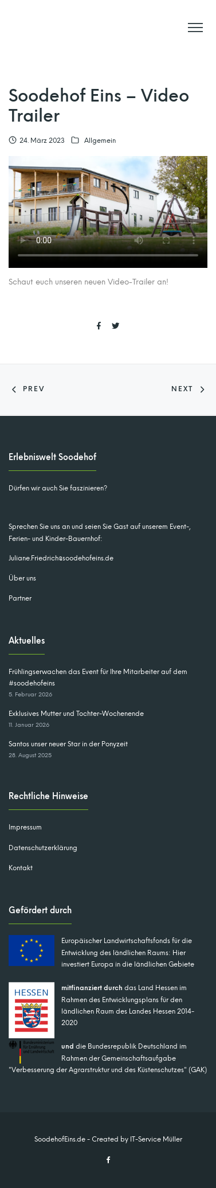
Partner (20, 598)
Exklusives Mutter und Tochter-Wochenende (76, 714)
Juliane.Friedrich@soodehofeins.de (61, 558)
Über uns (22, 578)
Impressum (25, 827)
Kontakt (21, 868)
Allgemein (100, 141)
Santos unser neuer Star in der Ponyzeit (68, 744)
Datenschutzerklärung (43, 848)
